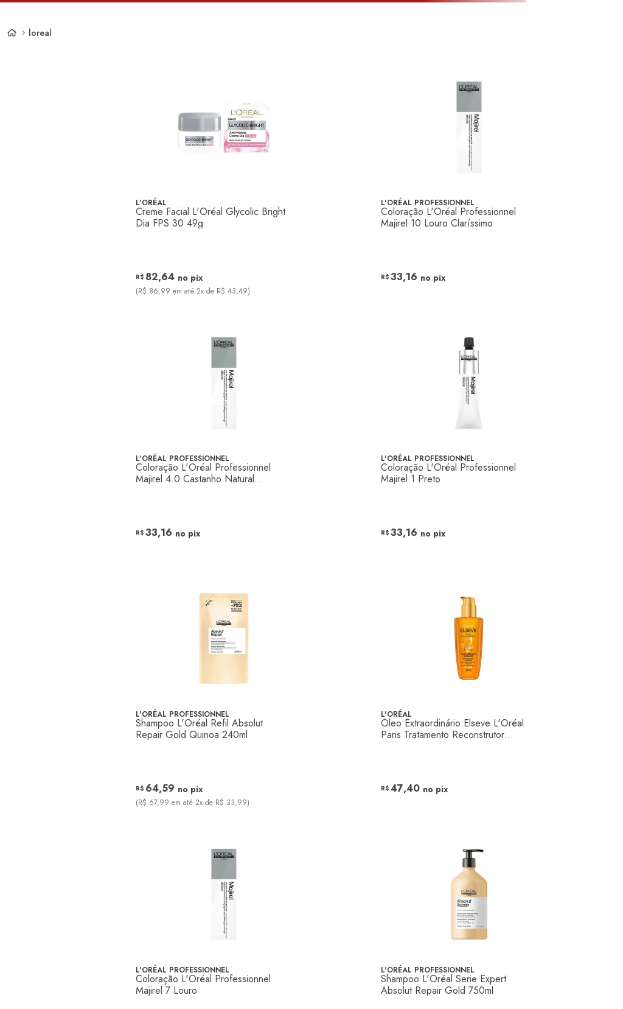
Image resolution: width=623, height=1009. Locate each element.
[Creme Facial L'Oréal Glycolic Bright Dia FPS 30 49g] (224, 189)
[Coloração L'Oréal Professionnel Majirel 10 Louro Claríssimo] (469, 189)
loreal (40, 33)
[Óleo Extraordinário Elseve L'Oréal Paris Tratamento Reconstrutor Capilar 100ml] (469, 700)
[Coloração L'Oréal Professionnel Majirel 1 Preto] (469, 444)
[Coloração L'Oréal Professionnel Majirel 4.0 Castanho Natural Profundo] (224, 444)
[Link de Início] (12, 33)
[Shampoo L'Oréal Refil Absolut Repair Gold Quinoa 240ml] (224, 700)
